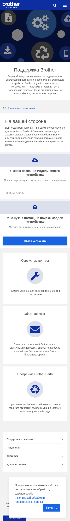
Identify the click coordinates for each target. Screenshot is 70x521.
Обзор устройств (35, 241)
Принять (51, 507)
